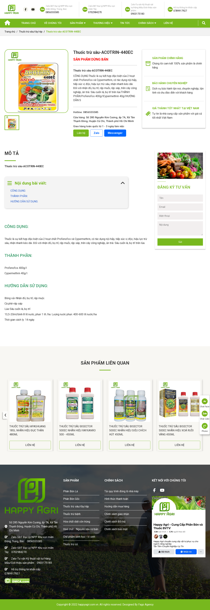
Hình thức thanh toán (116, 498)
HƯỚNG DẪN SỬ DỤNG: (24, 201)
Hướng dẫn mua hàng (116, 506)
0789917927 (12, 573)
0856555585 (34, 541)
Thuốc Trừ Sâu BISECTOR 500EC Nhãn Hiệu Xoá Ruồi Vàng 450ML (176, 430)
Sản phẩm (76, 23)
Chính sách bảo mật (115, 529)
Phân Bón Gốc (71, 498)
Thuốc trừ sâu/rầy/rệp (30, 31)
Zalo (96, 133)
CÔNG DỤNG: (18, 190)
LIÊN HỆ (30, 445)
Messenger (115, 133)
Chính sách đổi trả (114, 521)
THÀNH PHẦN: (19, 196)
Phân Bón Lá (70, 491)
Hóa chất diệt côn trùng (76, 521)
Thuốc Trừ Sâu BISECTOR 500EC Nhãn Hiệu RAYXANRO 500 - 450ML (77, 430)
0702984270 (19, 552)
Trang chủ (28, 23)
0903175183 (44, 562)
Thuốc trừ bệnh (71, 514)
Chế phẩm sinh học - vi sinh (79, 536)
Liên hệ (168, 23)
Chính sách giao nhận (116, 514)
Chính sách (146, 23)
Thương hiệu (101, 23)
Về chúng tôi (52, 23)
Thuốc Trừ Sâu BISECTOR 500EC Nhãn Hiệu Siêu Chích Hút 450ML (127, 430)
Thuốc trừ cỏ (70, 544)
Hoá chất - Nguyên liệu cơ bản (80, 529)
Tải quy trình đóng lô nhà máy (121, 491)
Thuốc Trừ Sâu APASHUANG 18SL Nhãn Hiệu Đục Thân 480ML (27, 430)
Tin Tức (125, 23)
